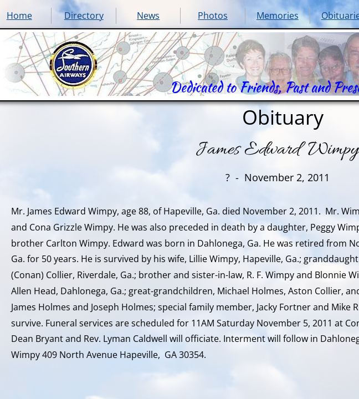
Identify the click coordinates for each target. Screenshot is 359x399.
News (148, 15)
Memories (278, 15)
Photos (213, 15)
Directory (84, 15)
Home (19, 15)
